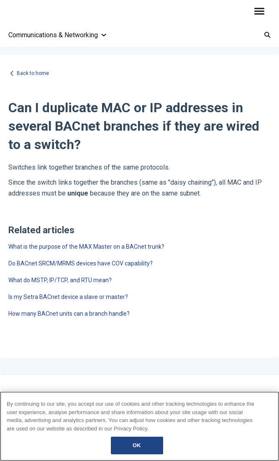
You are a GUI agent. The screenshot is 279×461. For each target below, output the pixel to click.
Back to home (33, 73)
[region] (139, 426)
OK (137, 445)
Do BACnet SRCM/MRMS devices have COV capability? (80, 263)
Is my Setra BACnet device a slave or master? (68, 297)
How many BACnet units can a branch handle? (69, 313)
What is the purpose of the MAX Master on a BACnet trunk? (86, 246)
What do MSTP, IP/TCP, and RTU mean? (60, 280)
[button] (259, 11)
